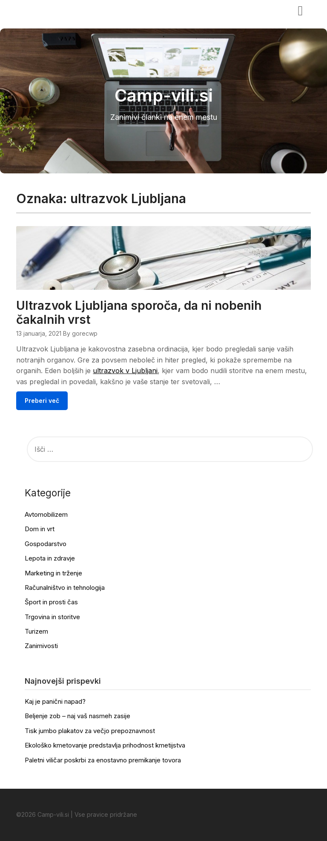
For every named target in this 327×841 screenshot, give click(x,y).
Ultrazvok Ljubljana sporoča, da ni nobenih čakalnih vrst (138, 312)
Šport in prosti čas (51, 602)
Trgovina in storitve (52, 617)
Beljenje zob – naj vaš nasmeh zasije (77, 716)
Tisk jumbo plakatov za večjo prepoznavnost (90, 731)
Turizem (36, 631)
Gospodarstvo (45, 544)
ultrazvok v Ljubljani (125, 370)
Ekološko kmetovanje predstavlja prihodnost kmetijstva (105, 745)
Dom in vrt (39, 529)
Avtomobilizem (46, 514)
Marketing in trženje (53, 573)
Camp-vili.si (42, 9)
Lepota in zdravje (50, 558)
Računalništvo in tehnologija (65, 587)
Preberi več (42, 400)
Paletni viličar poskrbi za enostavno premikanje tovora (103, 760)
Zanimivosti (41, 646)
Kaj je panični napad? (55, 701)
